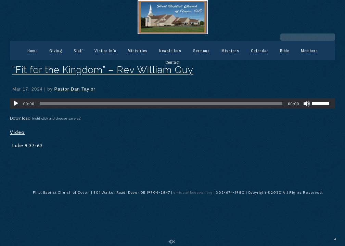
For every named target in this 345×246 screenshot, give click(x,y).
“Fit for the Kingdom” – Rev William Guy (102, 70)
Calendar (259, 51)
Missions (230, 51)
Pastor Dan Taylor (74, 89)
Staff (78, 51)
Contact (172, 62)
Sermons (201, 51)
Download (20, 118)
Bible (284, 51)
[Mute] (306, 103)
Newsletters (170, 51)
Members (309, 51)
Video (17, 132)
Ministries (138, 51)
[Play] (15, 103)
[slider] (161, 103)
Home (32, 51)
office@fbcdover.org (194, 192)
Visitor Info (105, 51)
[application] (172, 103)
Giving (55, 51)
